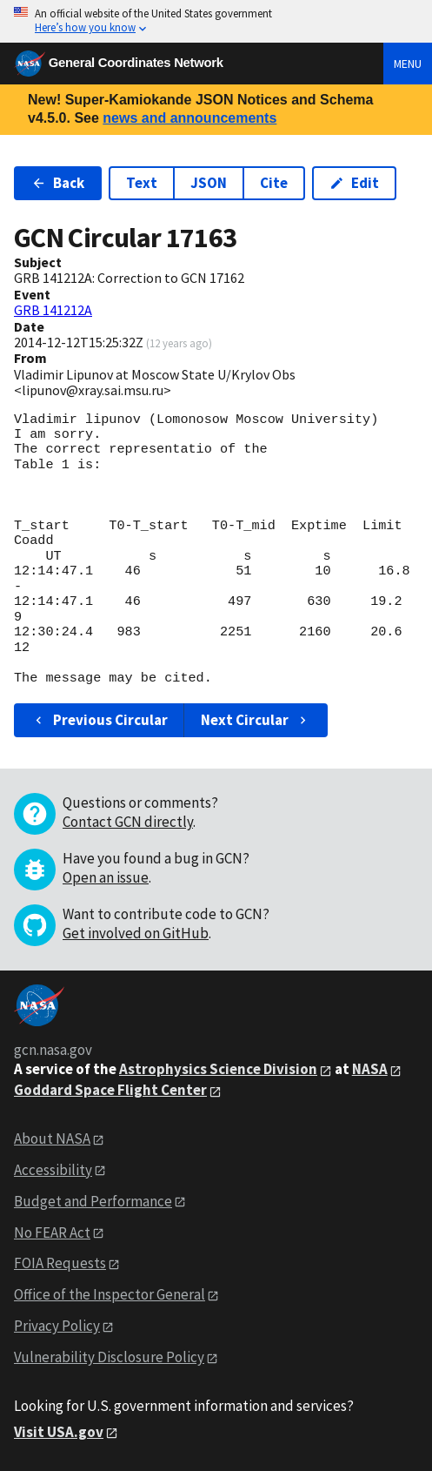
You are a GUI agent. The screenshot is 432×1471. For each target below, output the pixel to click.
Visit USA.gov (58, 1431)
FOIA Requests (60, 1263)
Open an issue (106, 877)
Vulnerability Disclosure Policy (109, 1357)
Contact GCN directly (128, 821)
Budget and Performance (93, 1201)
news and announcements (189, 118)
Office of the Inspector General (109, 1294)
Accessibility (53, 1169)
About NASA (52, 1138)
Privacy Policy (57, 1325)
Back (57, 182)
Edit (354, 182)
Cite (274, 182)
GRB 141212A (53, 310)
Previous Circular (99, 719)
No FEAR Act (52, 1232)
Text (141, 182)
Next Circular (255, 719)
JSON (208, 182)
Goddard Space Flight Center (110, 1089)
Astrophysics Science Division (218, 1068)
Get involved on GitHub (136, 933)
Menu (408, 63)
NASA (370, 1068)
